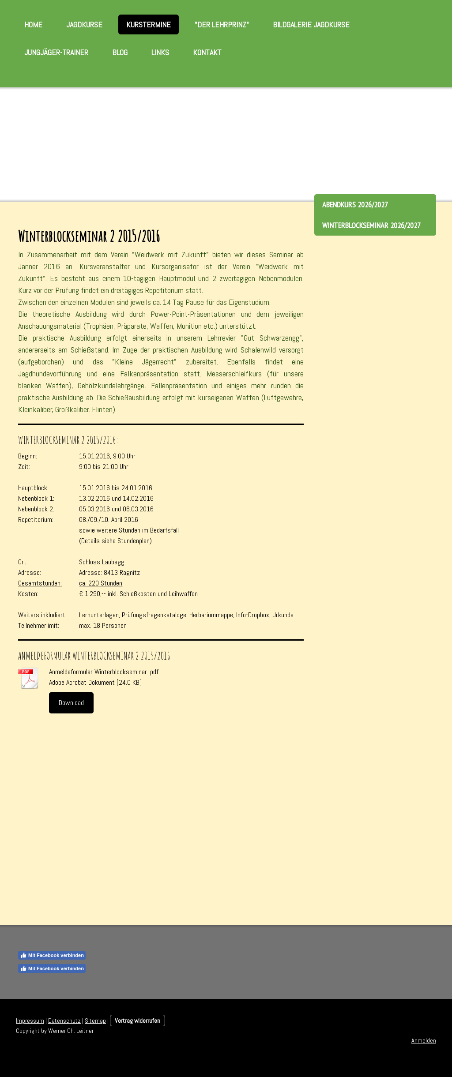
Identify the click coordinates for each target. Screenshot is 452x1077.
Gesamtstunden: (40, 583)
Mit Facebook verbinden (52, 955)
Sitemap (95, 1020)
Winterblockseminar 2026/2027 (371, 225)
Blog (120, 52)
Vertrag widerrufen (137, 1020)
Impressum (30, 1020)
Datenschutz (64, 1020)
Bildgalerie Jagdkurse (311, 24)
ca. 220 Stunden (100, 583)
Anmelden (423, 1040)
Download (71, 702)
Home (33, 24)
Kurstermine (148, 24)
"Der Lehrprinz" (222, 24)
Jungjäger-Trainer (56, 52)
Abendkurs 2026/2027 (355, 204)
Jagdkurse (84, 24)
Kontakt (207, 52)
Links (160, 52)
